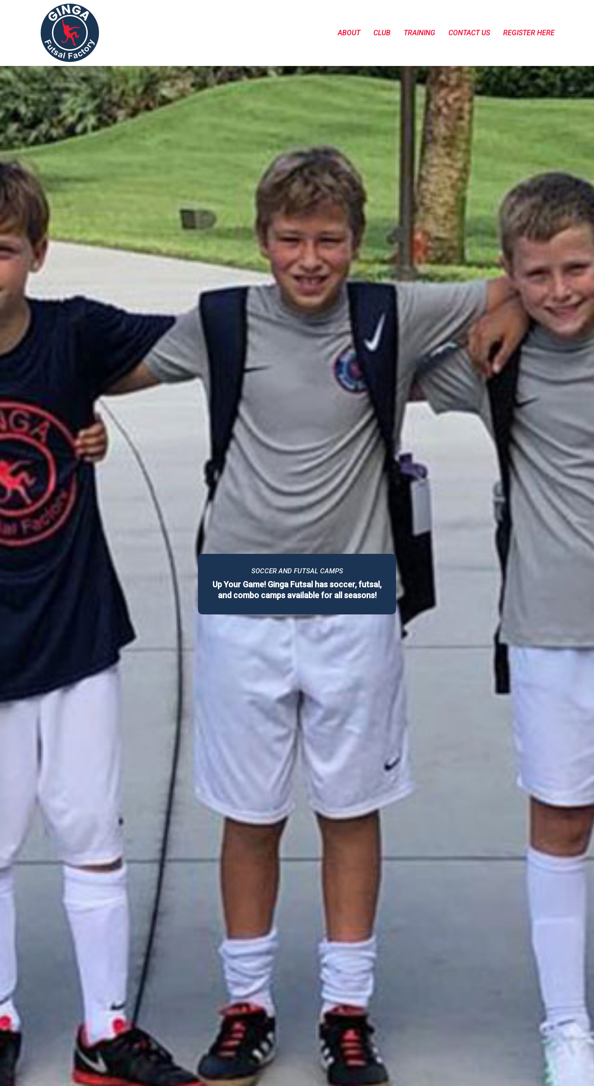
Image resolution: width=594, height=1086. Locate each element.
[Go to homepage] (69, 32)
